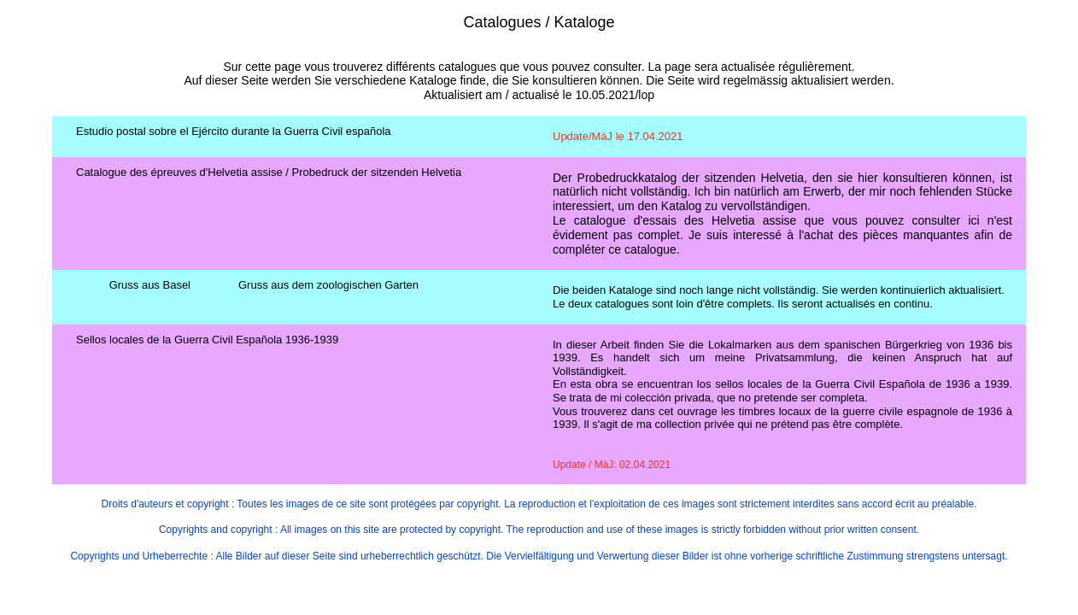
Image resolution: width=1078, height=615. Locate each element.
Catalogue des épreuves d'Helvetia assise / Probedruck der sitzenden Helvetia (268, 172)
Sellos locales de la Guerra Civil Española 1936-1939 (207, 339)
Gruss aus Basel (149, 284)
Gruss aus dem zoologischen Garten (328, 284)
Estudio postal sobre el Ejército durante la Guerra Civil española (233, 131)
